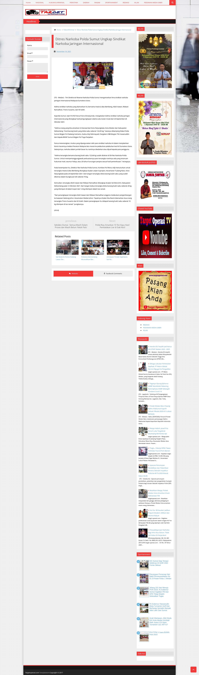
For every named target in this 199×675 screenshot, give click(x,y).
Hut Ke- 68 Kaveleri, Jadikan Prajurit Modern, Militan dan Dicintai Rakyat (159, 513)
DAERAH (86, 2)
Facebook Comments (113, 273)
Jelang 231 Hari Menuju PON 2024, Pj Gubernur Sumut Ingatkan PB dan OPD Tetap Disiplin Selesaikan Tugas (159, 592)
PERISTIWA (74, 2)
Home (28, 2)
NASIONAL (40, 2)
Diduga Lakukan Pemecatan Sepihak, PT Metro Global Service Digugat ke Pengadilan (159, 366)
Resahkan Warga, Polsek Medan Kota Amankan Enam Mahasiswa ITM (159, 493)
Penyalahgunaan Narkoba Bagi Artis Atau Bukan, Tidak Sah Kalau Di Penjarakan (158, 532)
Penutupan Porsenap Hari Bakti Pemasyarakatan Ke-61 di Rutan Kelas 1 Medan (160, 576)
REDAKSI (126, 2)
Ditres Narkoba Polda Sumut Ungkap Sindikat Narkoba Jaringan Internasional (104, 30)
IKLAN (136, 2)
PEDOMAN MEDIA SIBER (153, 2)
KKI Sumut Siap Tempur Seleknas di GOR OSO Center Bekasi (159, 563)
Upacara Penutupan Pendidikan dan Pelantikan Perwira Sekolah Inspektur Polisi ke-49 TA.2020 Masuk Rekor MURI (153, 470)
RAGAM (97, 2)
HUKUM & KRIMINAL (57, 2)
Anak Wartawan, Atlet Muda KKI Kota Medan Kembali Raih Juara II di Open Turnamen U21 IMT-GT (160, 621)
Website (73, 273)
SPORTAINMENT (111, 2)
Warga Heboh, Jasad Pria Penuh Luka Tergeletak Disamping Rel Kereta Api (158, 431)
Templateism (44, 672)
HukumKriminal (68, 30)
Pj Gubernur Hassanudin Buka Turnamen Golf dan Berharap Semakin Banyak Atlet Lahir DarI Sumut (160, 607)
